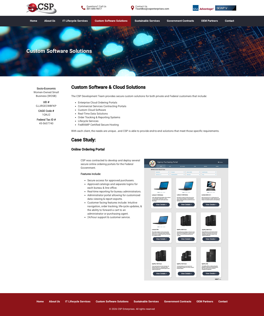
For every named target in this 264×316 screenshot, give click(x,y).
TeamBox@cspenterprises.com (152, 9)
